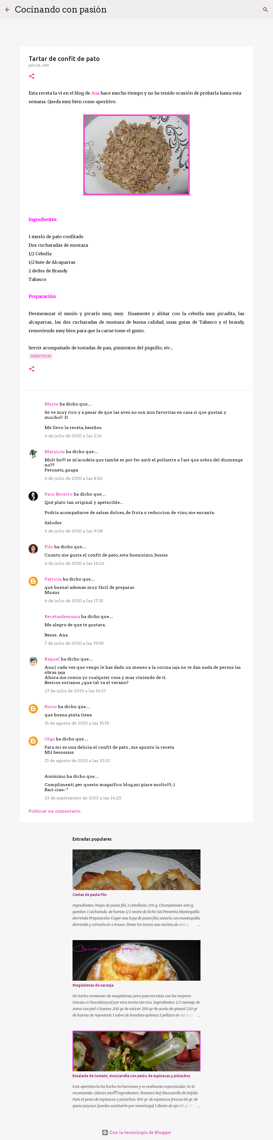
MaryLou (55, 451)
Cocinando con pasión (61, 9)
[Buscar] (114, 9)
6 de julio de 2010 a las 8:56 (73, 478)
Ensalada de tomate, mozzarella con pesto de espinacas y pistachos (131, 1076)
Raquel (52, 659)
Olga (50, 738)
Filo (49, 546)
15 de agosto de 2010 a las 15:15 (77, 723)
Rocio (51, 706)
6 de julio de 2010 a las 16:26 (74, 563)
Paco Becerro (59, 494)
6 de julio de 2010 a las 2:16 (73, 435)
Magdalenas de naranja (93, 985)
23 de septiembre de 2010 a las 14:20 (83, 798)
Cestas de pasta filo (90, 894)
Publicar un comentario (55, 811)
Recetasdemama (62, 616)
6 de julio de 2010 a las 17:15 (74, 600)
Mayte (51, 404)
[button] (32, 76)
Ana (95, 93)
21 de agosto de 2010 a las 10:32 (77, 760)
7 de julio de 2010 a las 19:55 (74, 643)
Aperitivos (41, 356)
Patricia (53, 579)
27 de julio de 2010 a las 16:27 (75, 690)
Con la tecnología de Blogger (136, 1132)
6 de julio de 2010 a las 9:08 (74, 531)
